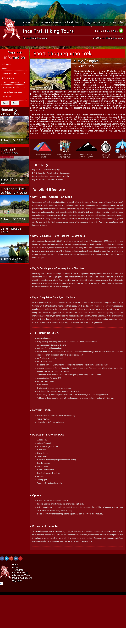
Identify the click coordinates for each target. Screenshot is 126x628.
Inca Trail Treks (31, 22)
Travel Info (116, 22)
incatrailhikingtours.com (35, 38)
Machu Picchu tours (73, 22)
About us (103, 22)
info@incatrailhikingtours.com (108, 38)
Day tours (91, 22)
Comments (14, 98)
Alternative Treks (51, 22)
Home (15, 564)
